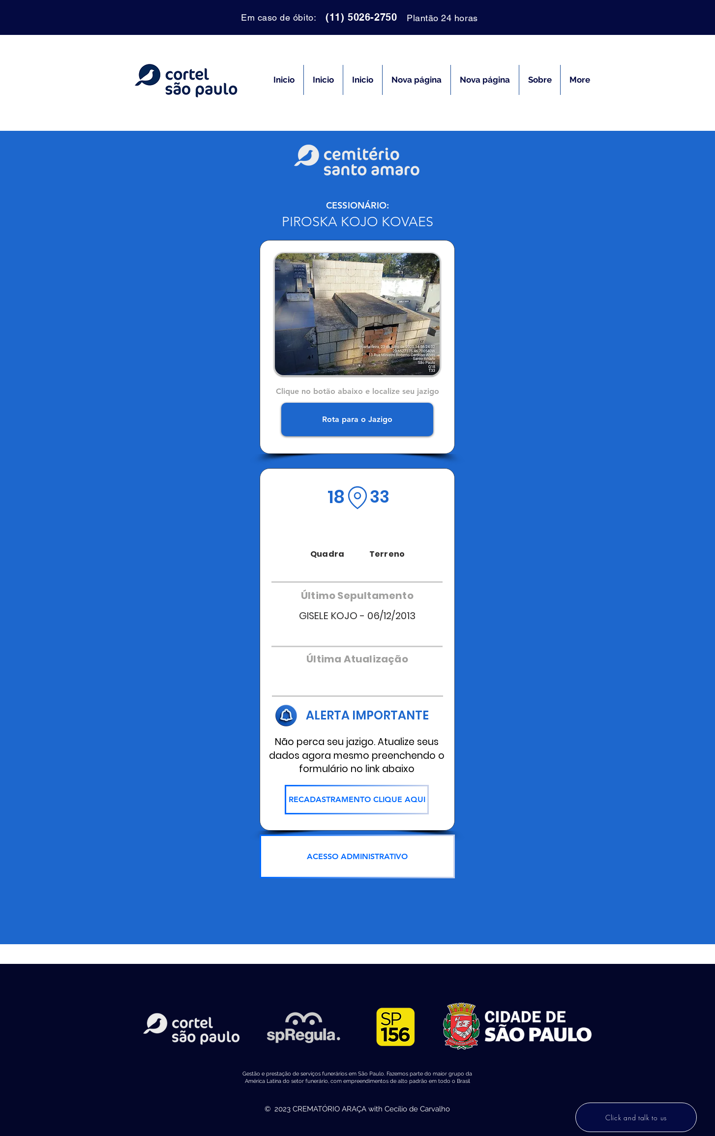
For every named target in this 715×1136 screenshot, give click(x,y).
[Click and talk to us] (636, 1117)
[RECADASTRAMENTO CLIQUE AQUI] (357, 799)
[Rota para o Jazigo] (357, 419)
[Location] (357, 498)
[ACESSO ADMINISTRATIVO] (357, 856)
